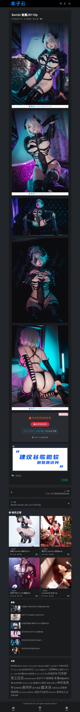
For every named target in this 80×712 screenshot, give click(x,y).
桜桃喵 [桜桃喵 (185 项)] (49, 678)
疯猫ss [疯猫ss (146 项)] (36, 682)
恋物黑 (28, 19)
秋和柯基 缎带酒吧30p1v (30, 648)
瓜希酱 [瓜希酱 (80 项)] (31, 683)
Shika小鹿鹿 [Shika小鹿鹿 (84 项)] (17, 669)
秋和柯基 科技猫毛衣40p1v (31, 640)
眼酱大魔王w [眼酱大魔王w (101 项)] (52, 683)
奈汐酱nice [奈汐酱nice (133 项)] (23, 673)
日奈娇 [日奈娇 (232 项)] (62, 673)
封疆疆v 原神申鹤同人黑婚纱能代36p (35, 606)
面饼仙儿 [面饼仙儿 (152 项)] (61, 691)
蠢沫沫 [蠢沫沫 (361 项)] (46, 687)
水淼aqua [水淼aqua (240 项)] (60, 678)
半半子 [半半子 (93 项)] (66, 669)
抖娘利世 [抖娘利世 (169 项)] (53, 673)
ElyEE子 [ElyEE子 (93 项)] (25, 666)
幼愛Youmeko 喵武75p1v (20, 551)
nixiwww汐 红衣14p (49, 593)
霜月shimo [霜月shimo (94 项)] (52, 692)
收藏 (64, 480)
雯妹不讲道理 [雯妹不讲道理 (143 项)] (41, 691)
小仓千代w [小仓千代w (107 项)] (43, 674)
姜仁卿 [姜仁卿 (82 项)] (37, 674)
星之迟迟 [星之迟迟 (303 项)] (17, 678)
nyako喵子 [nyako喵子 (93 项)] (54, 666)
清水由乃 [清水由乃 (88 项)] (25, 683)
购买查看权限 (40, 424)
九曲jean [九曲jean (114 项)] (42, 669)
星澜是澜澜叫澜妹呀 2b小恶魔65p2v (35, 623)
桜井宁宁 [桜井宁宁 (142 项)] (41, 678)
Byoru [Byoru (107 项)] (19, 666)
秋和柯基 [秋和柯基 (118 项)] (18, 687)
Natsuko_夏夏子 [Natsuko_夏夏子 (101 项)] (44, 666)
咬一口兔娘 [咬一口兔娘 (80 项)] (14, 674)
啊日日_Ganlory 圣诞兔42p (52, 551)
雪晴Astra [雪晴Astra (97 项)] (30, 692)
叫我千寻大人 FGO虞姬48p (20, 593)
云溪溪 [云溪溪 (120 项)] (61, 669)
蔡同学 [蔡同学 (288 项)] (27, 687)
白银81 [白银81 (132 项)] (43, 682)
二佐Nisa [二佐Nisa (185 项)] (52, 669)
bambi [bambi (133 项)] (14, 665)
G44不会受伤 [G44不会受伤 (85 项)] (33, 666)
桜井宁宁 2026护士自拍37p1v (32, 615)
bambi (18, 475)
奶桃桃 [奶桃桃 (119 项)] (31, 673)
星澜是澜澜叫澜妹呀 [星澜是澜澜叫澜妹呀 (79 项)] (30, 678)
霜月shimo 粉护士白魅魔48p (32, 631)
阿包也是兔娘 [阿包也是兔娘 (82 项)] (23, 692)
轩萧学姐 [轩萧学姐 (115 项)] (55, 688)
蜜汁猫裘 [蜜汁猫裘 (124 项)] (36, 687)
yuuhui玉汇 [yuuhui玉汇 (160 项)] (28, 669)
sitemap (54, 703)
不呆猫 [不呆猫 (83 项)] (37, 669)
